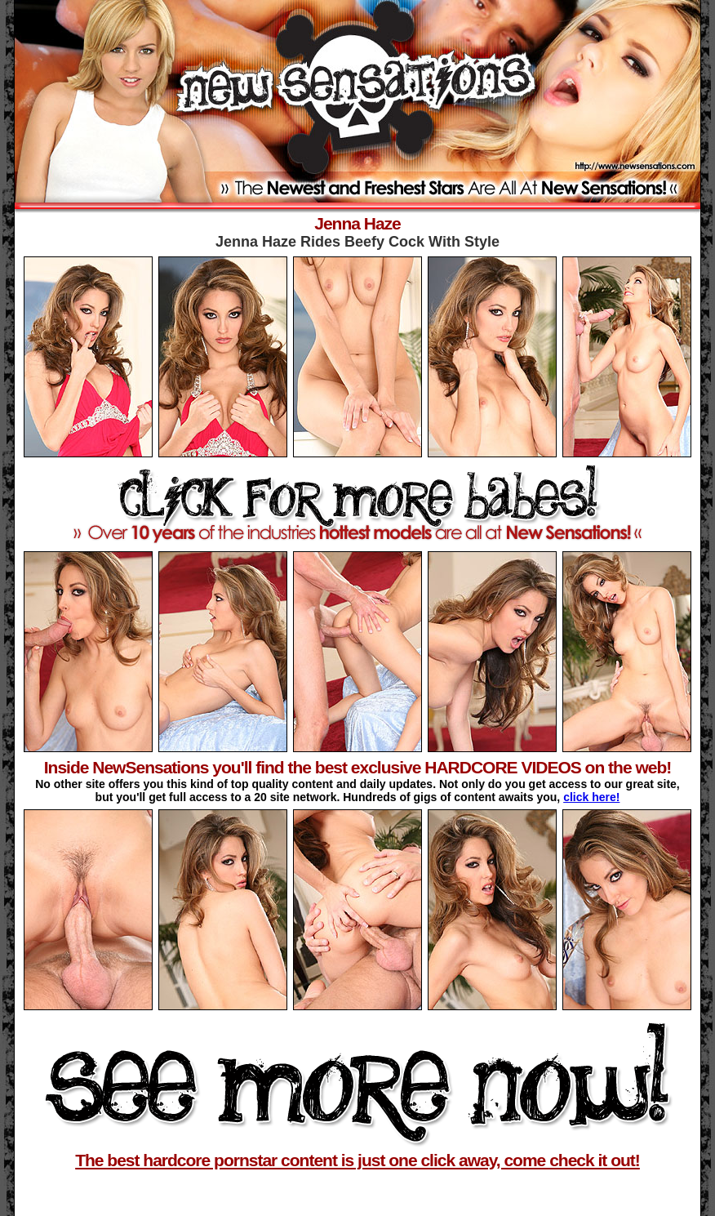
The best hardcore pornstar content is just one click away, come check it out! (357, 1160)
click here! (591, 797)
